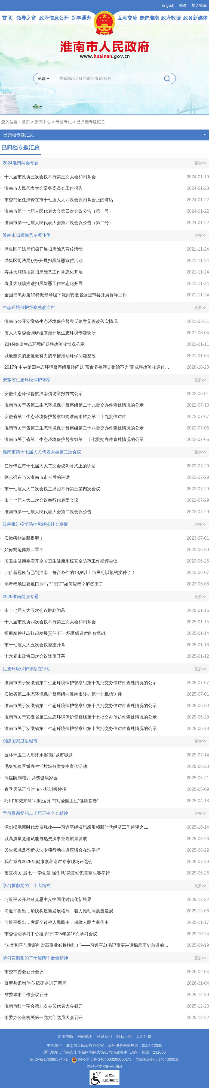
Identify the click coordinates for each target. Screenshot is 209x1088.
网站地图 (85, 1036)
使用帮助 (65, 1036)
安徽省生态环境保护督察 (27, 379)
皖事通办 (81, 18)
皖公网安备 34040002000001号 (102, 1059)
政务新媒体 (195, 18)
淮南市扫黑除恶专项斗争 (27, 235)
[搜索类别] (43, 79)
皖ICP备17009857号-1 (49, 1059)
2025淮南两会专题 (21, 596)
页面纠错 (143, 1036)
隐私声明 (124, 1036)
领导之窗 (26, 18)
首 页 (7, 18)
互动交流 (127, 18)
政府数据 (171, 18)
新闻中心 (43, 121)
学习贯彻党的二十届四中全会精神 (35, 957)
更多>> (200, 163)
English (168, 5)
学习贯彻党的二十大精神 (27, 885)
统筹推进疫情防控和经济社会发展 (35, 524)
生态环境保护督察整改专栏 (29, 307)
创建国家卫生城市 (20, 741)
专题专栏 (64, 121)
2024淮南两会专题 (21, 163)
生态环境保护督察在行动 (27, 668)
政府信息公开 (54, 18)
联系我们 (104, 1036)
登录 (183, 5)
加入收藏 (199, 5)
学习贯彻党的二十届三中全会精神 (35, 813)
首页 (26, 121)
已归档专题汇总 (90, 121)
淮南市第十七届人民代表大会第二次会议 (42, 452)
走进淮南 (149, 18)
